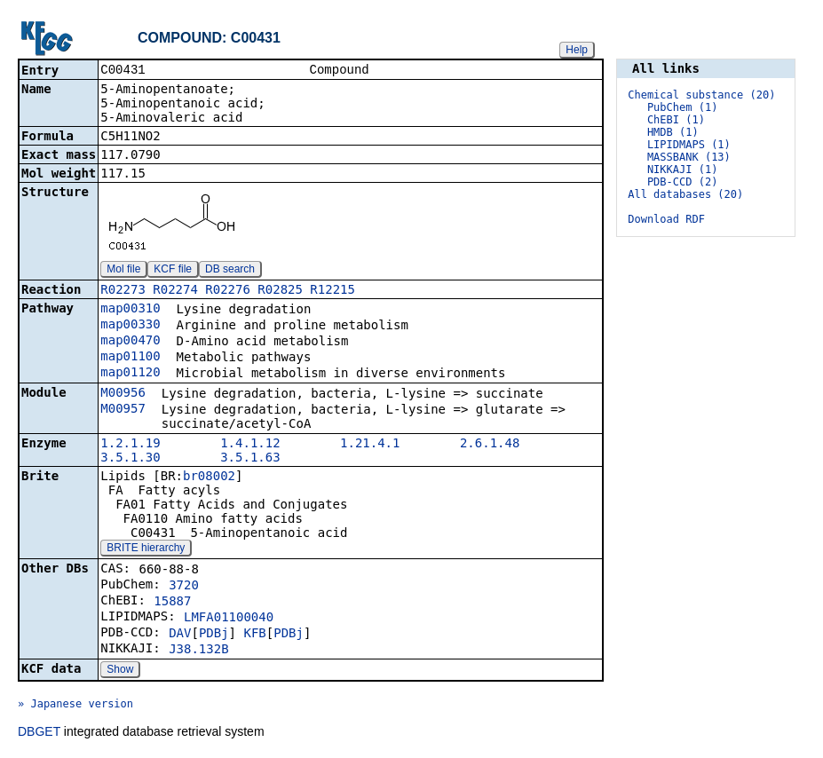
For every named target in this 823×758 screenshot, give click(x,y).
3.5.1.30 (130, 459)
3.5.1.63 (250, 459)
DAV (180, 635)
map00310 (130, 310)
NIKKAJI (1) (682, 169)
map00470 (130, 342)
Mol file (123, 271)
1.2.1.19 (130, 445)
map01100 (130, 358)
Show (120, 671)
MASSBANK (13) (689, 157)
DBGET (39, 733)
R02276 (227, 291)
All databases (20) (685, 194)
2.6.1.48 (489, 445)
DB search (230, 271)
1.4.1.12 (250, 445)
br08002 (209, 477)
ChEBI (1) (676, 120)
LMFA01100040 (228, 619)
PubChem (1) (682, 107)
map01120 (130, 374)
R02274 (175, 291)
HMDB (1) (673, 132)
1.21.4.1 (370, 445)
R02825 (280, 291)
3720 (184, 587)
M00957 (123, 410)
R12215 (332, 291)
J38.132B (198, 651)
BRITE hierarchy (146, 549)
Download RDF (666, 219)
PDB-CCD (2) (682, 182)
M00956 (123, 394)
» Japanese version (75, 705)
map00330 (130, 326)
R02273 (123, 291)
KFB (254, 635)
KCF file (173, 271)
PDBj (214, 635)
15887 (172, 603)
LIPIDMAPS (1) (689, 144)
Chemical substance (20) (701, 95)
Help (577, 49)
